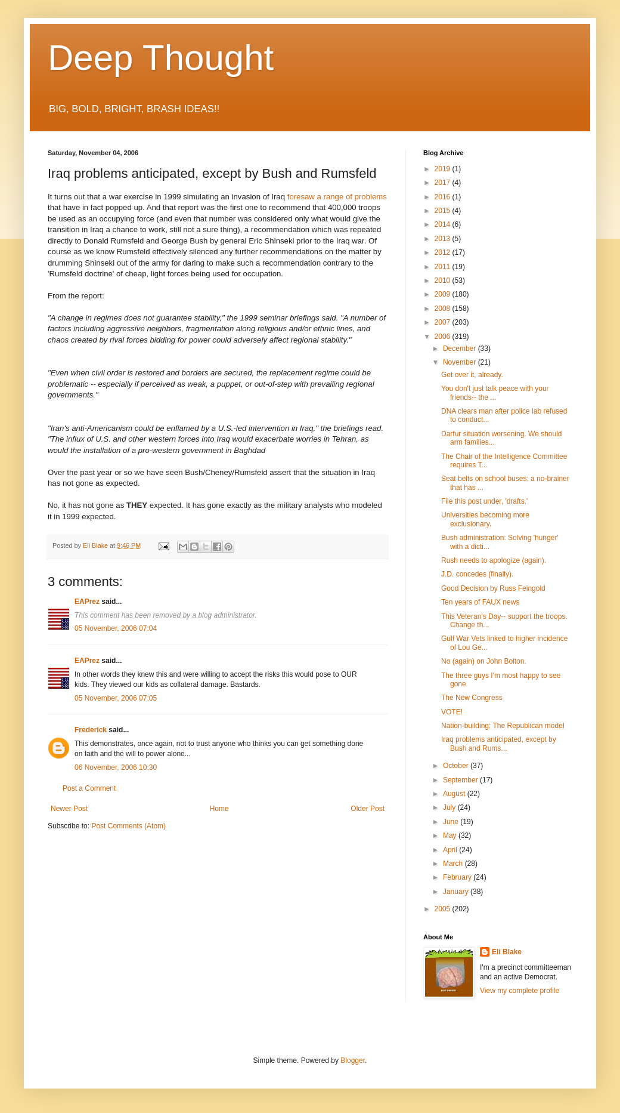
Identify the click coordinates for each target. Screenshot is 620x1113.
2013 (443, 239)
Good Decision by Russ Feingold (493, 588)
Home (219, 808)
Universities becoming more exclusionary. (485, 519)
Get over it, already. (472, 375)
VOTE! (452, 712)
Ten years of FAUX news (480, 602)
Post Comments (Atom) (128, 826)
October (456, 765)
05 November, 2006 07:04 (116, 628)
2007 (443, 322)
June (451, 822)
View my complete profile (519, 990)
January (456, 891)
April (451, 850)
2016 (443, 197)
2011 (443, 267)
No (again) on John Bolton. (483, 661)
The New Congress (472, 697)
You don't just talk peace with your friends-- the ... (495, 392)
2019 (443, 169)
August (455, 794)
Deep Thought (161, 58)
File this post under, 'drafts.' (484, 501)
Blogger (352, 1060)
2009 (443, 294)
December (460, 348)
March (454, 863)
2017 (443, 182)
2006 (443, 336)
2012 (443, 252)
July (450, 807)
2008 (443, 308)
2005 (443, 909)
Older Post (368, 808)
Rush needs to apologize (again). (493, 560)
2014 (443, 224)
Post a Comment (89, 788)
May (450, 835)
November (460, 362)
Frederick (91, 730)
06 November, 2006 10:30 (116, 767)
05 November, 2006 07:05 (116, 698)
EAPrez (87, 601)
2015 (443, 210)
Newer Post (69, 808)
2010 (443, 280)
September (461, 780)
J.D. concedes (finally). (477, 574)
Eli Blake (507, 952)
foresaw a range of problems (337, 196)
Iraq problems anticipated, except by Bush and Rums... (498, 743)
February (458, 877)
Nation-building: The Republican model (503, 726)
